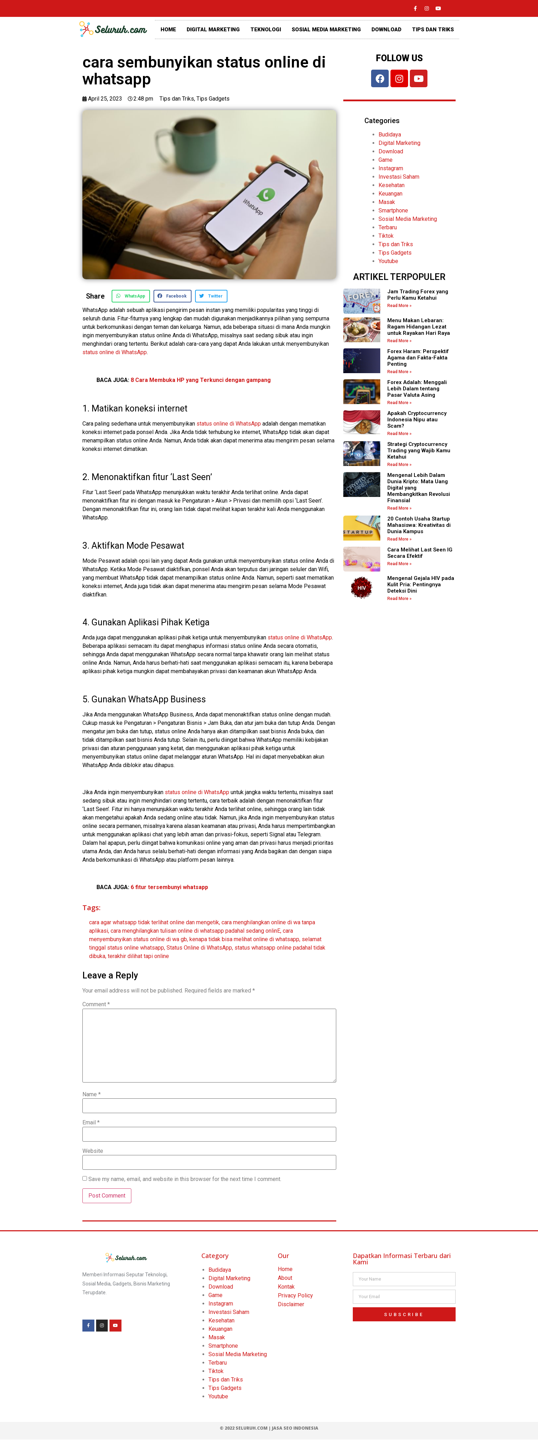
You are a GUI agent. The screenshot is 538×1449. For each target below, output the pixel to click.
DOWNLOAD (386, 29)
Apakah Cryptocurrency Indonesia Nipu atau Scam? (416, 419)
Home (285, 1269)
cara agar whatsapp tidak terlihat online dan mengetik (154, 922)
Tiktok (386, 235)
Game (386, 160)
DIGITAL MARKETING (213, 29)
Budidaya (390, 134)
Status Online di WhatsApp (199, 947)
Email (91, 1122)
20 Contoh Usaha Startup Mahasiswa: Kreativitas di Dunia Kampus (419, 525)
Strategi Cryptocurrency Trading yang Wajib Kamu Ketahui (418, 450)
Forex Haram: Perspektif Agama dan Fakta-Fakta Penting (418, 357)
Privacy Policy (295, 1295)
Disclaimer (291, 1304)
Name (91, 1094)
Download (391, 151)
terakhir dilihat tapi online (138, 956)
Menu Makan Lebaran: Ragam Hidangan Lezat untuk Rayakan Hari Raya (418, 326)
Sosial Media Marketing (408, 219)
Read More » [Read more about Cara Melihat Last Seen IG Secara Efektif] (399, 563)
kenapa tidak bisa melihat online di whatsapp (244, 939)
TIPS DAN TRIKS (433, 29)
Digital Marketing (399, 143)
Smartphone (393, 210)
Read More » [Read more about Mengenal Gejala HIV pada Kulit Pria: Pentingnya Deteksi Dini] (399, 598)
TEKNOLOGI (265, 29)
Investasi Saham (399, 176)
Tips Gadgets (213, 98)
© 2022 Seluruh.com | (246, 1428)
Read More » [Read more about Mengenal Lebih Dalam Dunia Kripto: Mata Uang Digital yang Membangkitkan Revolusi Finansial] (399, 508)
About (285, 1278)
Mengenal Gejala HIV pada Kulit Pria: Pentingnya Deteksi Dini (420, 584)
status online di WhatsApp (114, 352)
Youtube (388, 261)
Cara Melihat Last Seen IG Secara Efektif (419, 553)
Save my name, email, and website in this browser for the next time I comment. (184, 1179)
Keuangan (390, 193)
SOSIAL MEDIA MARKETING (326, 29)
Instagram (391, 168)
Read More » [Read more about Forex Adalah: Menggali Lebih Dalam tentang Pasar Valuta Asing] (399, 402)
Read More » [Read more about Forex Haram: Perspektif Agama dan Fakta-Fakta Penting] (399, 371)
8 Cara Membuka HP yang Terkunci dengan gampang (201, 380)
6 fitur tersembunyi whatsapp (169, 887)
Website (92, 1151)
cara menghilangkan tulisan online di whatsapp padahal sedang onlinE (195, 930)
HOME (168, 29)
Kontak (286, 1286)
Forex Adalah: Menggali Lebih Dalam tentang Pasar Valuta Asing (417, 388)
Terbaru (388, 227)
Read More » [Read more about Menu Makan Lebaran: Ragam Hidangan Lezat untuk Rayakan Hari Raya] (399, 340)
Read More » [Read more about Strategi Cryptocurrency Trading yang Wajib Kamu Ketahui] (399, 464)
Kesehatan (392, 185)
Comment (96, 1004)
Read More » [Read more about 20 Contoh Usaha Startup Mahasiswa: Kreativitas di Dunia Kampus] (399, 539)
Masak (387, 202)
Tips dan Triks (176, 98)
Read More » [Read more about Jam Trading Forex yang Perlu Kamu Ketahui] (399, 305)
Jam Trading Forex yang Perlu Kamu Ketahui (417, 294)
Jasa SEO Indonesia (295, 1428)
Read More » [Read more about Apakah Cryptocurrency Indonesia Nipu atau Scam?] (399, 433)
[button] (131, 296)
